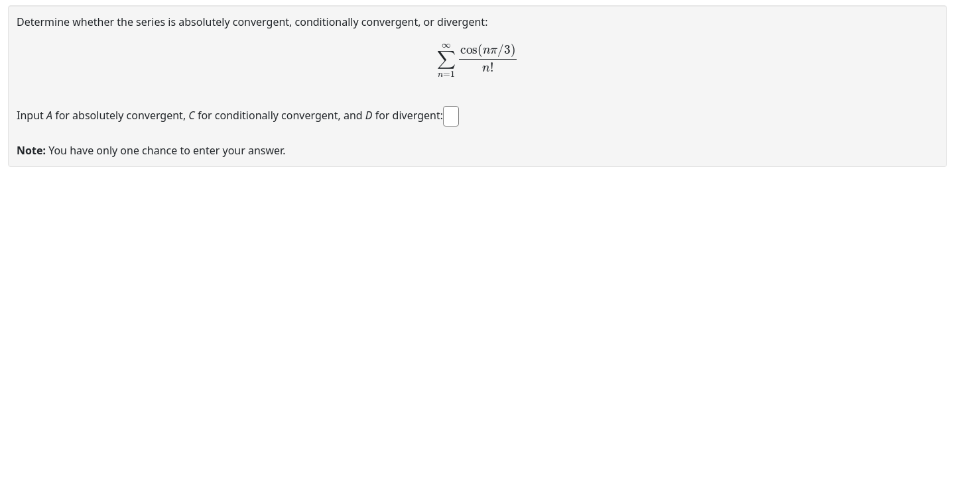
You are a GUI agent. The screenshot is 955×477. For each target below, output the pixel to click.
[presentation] (477, 60)
